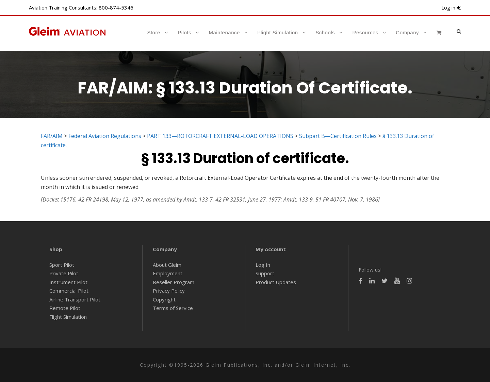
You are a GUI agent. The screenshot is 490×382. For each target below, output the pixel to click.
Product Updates (276, 282)
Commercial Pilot (68, 290)
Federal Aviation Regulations (104, 136)
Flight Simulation (277, 32)
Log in (451, 7)
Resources (365, 32)
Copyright (164, 299)
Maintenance (224, 32)
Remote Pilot (64, 308)
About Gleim (167, 264)
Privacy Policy (169, 290)
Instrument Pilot (68, 282)
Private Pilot (63, 273)
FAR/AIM (52, 136)
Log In (263, 264)
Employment (167, 273)
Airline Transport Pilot (74, 299)
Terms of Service (173, 308)
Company (407, 32)
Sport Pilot (61, 264)
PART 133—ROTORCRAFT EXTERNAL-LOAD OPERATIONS (220, 136)
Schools (325, 32)
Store (153, 32)
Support (265, 273)
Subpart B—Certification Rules (338, 136)
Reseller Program (173, 282)
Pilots (184, 32)
